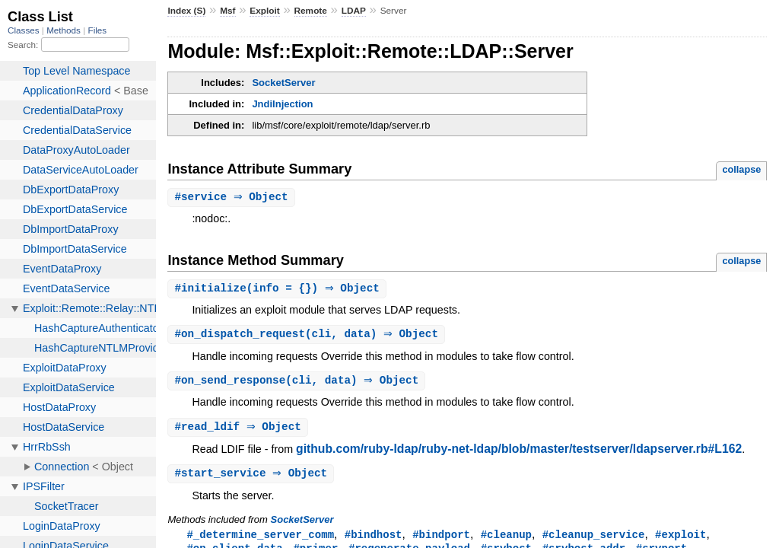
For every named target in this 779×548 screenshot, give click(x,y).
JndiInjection (282, 104)
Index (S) (186, 10)
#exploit (680, 539)
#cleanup (506, 539)
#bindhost (373, 539)
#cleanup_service (593, 539)
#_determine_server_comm (260, 539)
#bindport (441, 539)
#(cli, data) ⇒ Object (308, 336)
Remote (310, 10)
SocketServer (283, 82)
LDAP (354, 10)
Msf (227, 10)
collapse (741, 169)
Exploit (264, 10)
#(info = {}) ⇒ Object (278, 289)
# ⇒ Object (232, 197)
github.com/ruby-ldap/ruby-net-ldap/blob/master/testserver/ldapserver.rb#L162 (519, 452)
